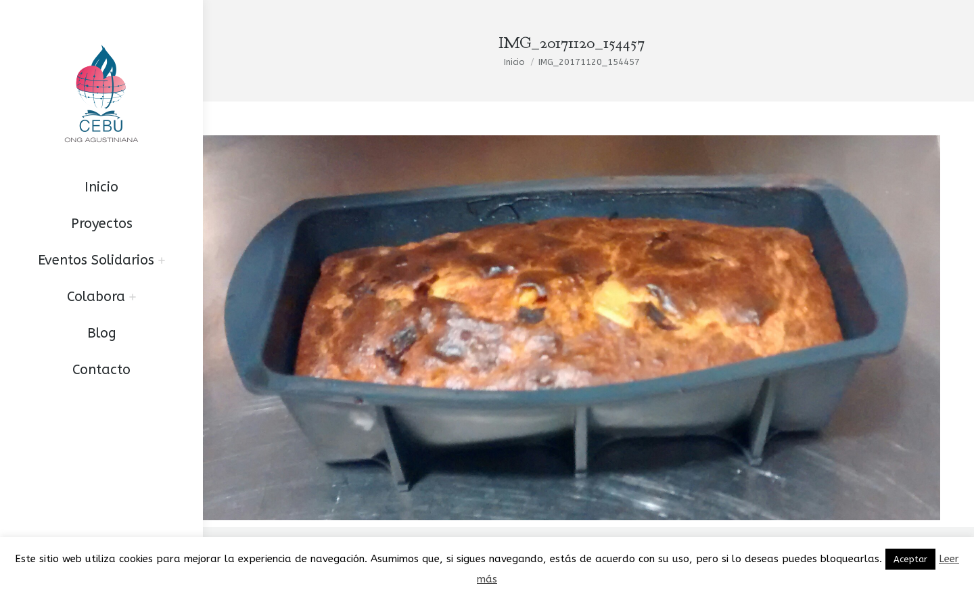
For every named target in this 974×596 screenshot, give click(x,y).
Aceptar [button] (910, 559)
